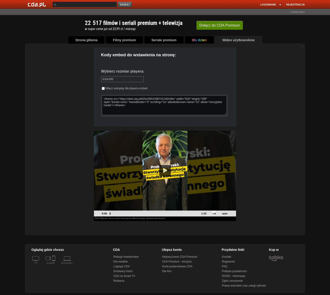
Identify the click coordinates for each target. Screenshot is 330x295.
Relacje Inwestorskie (126, 256)
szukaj (125, 5)
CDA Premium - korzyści (177, 261)
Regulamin (228, 261)
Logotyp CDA (121, 266)
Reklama (118, 280)
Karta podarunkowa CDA (177, 266)
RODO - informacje (233, 276)
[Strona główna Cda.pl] (37, 4)
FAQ (224, 266)
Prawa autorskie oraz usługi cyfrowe (244, 285)
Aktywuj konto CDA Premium (179, 256)
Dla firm (166, 271)
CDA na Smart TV (124, 276)
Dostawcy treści (123, 271)
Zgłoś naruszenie (232, 280)
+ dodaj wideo (297, 12)
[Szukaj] (84, 4)
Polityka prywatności (234, 271)
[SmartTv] (54, 265)
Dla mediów (120, 261)
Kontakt (226, 256)
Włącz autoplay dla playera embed (125, 88)
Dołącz (219, 25)
